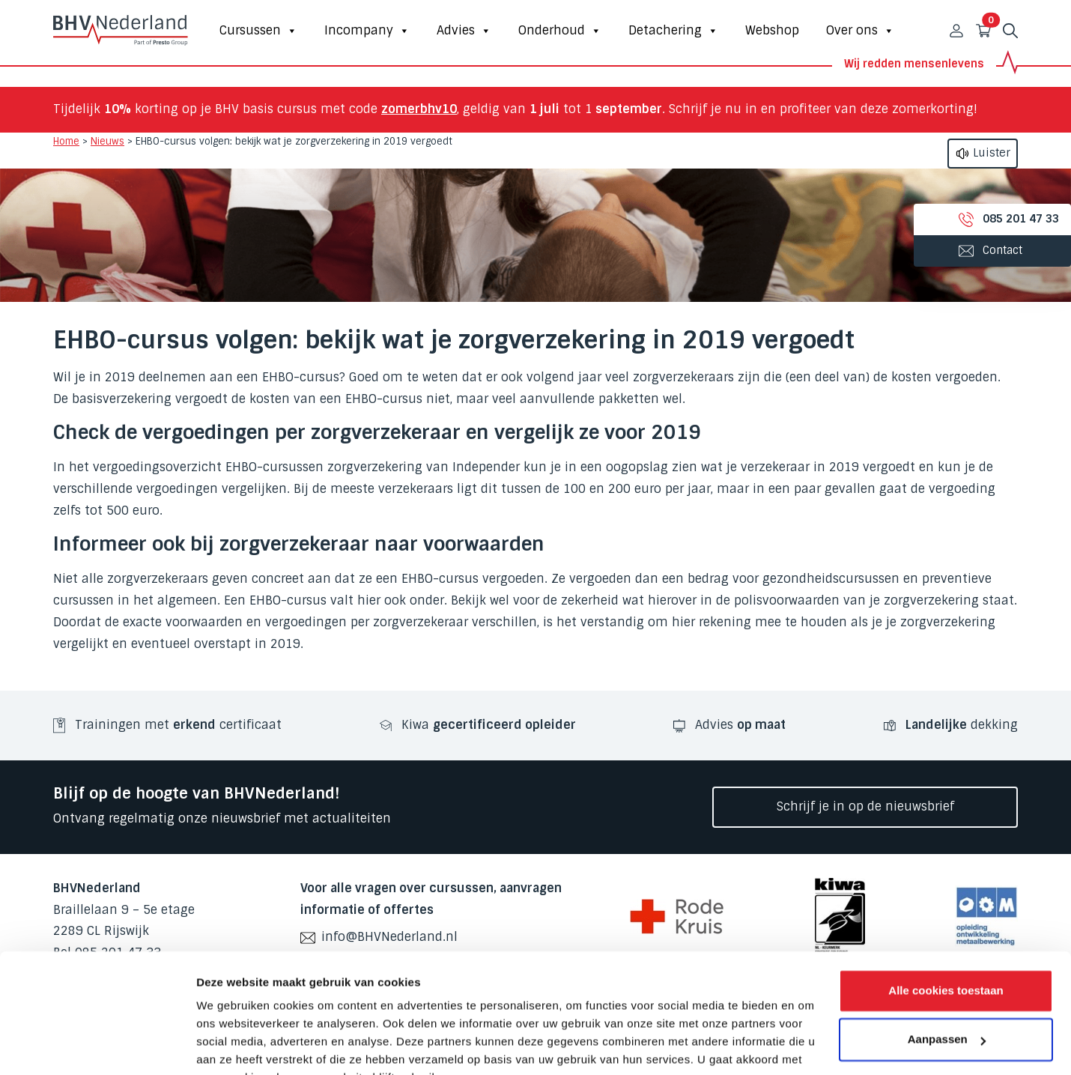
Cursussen (258, 31)
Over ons (860, 31)
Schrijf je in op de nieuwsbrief (865, 806)
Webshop (772, 30)
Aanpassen (947, 966)
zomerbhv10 (419, 109)
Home (66, 141)
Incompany (367, 31)
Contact (974, 250)
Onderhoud (559, 31)
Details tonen (231, 1045)
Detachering (673, 31)
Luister (982, 153)
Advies (464, 31)
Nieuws (107, 141)
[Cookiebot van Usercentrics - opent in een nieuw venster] (97, 1046)
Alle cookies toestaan (945, 917)
